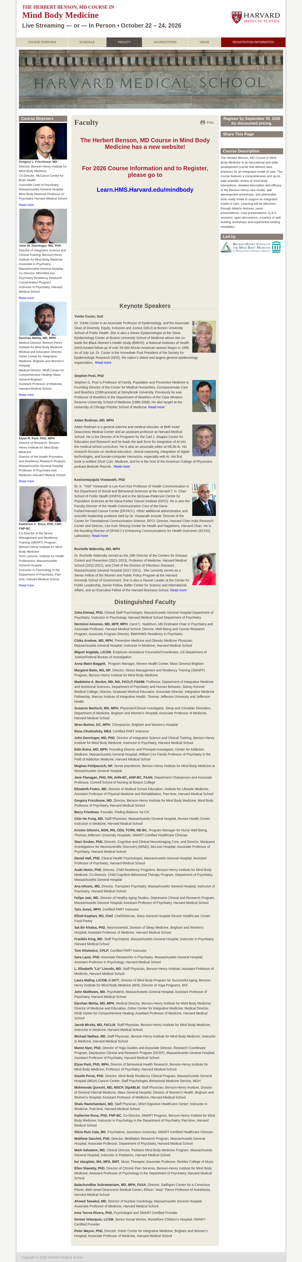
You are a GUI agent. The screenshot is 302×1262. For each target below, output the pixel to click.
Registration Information (253, 42)
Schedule (87, 42)
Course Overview (42, 42)
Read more (103, 362)
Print (210, 122)
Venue (204, 42)
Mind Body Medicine (60, 15)
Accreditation (165, 42)
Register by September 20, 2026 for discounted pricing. (251, 120)
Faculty (124, 42)
